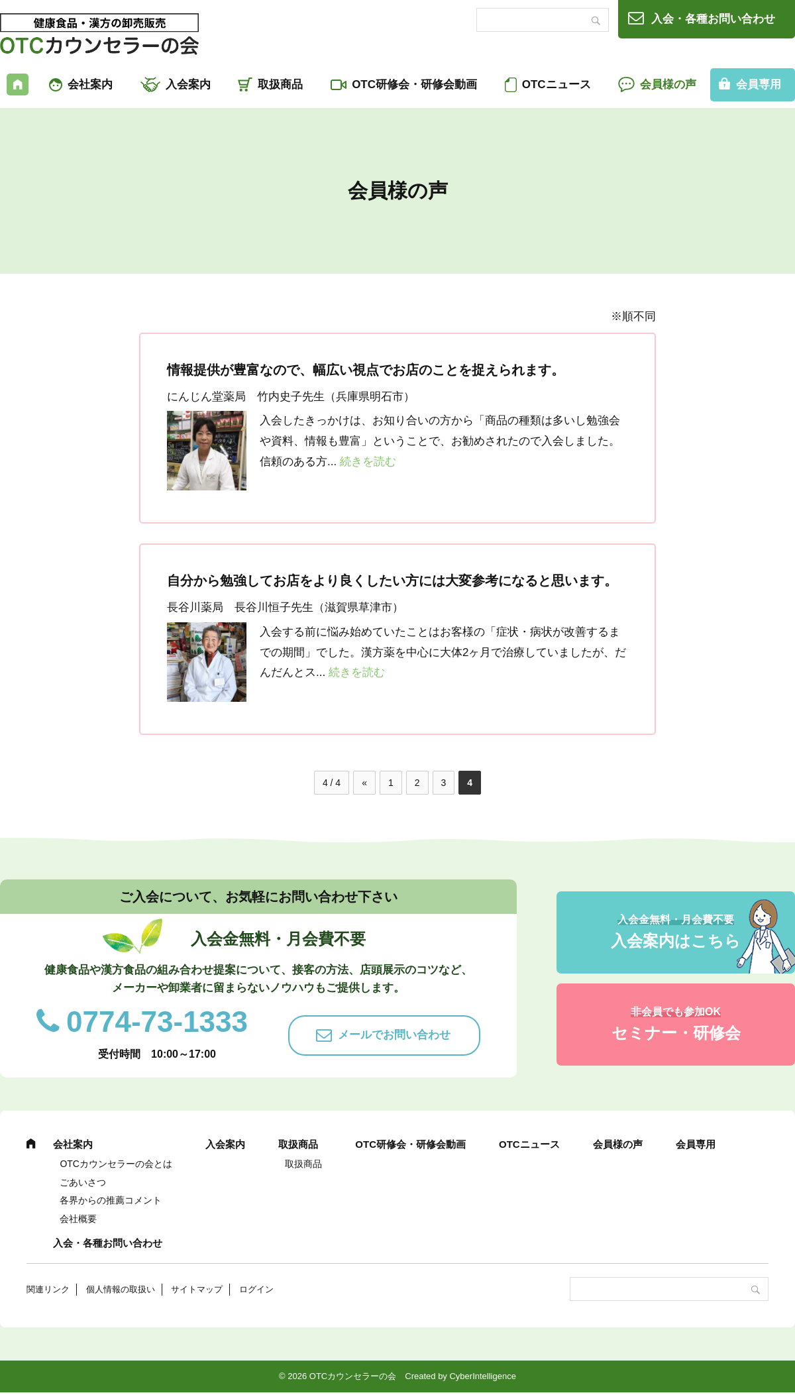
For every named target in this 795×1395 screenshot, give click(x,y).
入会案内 (188, 84)
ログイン (256, 1289)
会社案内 (90, 84)
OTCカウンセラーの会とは (116, 1163)
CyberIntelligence (482, 1376)
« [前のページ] (364, 782)
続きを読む (368, 461)
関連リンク (48, 1289)
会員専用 (696, 1144)
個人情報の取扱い (120, 1289)
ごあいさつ (83, 1182)
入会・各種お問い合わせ (713, 19)
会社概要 (78, 1218)
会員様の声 (668, 84)
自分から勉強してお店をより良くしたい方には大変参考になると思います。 (392, 580)
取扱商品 (280, 84)
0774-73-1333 (157, 1021)
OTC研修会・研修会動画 (414, 84)
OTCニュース (556, 84)
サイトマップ (197, 1289)
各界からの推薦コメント (111, 1200)
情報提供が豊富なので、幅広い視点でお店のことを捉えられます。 (365, 370)
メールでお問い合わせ (394, 1035)
